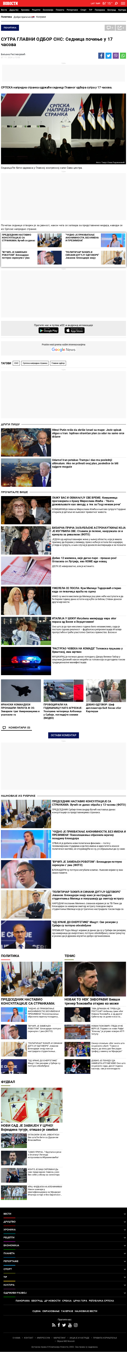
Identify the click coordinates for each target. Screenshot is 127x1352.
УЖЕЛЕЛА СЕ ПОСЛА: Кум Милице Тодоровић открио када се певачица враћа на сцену (86, 590)
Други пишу (10, 424)
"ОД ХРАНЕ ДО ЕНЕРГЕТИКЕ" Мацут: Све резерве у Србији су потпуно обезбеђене (85, 924)
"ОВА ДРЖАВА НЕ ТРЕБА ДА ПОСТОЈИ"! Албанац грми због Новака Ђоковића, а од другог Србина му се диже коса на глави (107, 1012)
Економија (48, 10)
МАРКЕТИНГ (60, 1338)
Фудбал (8, 1082)
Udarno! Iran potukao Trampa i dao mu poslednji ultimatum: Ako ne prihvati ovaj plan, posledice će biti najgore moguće (85, 463)
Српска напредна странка (35, 363)
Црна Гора (80, 1300)
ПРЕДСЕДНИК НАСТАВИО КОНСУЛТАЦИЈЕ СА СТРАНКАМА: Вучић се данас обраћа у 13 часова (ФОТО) (18, 239)
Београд (112, 10)
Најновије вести (86, 1311)
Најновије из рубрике (18, 796)
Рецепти (36, 10)
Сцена (36, 1311)
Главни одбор (58, 363)
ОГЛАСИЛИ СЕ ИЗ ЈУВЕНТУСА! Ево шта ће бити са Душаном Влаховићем (43, 1137)
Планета (60, 10)
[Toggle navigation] (123, 3)
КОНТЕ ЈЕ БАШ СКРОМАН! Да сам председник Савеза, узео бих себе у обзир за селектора (44, 1172)
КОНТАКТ (28, 1338)
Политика (6, 16)
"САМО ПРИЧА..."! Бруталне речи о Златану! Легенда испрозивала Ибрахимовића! (44, 1155)
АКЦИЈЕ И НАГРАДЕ (79, 1338)
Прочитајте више (14, 492)
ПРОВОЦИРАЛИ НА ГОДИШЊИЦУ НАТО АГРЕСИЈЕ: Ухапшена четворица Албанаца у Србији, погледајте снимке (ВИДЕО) (63, 711)
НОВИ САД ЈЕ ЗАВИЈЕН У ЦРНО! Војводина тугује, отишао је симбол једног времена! (29, 1129)
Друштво (13, 10)
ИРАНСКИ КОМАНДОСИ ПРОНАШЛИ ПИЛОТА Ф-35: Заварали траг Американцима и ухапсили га (20, 709)
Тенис (70, 956)
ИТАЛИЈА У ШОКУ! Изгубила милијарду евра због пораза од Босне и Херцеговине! (84, 620)
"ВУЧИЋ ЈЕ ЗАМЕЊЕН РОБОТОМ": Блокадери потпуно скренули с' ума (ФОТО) (16, 256)
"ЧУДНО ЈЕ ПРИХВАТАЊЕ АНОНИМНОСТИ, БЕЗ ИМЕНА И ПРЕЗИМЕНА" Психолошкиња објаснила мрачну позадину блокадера (82, 240)
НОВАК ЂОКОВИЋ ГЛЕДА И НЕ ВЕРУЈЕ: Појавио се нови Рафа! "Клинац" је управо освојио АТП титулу (107, 1030)
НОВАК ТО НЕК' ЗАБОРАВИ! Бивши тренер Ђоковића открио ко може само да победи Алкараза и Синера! (93, 1003)
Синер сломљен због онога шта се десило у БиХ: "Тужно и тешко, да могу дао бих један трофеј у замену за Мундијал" (108, 1047)
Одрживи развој (65, 1293)
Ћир (98, 3)
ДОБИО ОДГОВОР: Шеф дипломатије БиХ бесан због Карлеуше (103, 708)
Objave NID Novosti (66, 1341)
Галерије (67, 1311)
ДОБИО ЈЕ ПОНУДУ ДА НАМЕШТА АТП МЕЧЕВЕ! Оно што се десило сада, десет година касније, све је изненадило (108, 1064)
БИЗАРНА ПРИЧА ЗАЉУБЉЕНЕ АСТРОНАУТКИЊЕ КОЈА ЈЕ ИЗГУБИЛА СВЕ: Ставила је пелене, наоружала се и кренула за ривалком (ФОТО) (89, 531)
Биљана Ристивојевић (13, 54)
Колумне (41, 16)
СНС (16, 363)
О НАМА (16, 1338)
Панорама (100, 10)
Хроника (25, 10)
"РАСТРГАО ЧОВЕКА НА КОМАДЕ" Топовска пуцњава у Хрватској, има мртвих (87, 650)
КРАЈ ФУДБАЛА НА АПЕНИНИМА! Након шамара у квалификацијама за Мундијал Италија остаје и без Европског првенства (45, 1190)
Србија (67, 1300)
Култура (122, 10)
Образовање (50, 1311)
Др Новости (52, 1300)
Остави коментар (63, 735)
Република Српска (101, 1300)
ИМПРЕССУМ (43, 1338)
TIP (90, 10)
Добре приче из (24, 17)
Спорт (83, 10)
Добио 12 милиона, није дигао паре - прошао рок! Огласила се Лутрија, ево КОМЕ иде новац (84, 559)
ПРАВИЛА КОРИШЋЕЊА (105, 1338)
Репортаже (72, 10)
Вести (4, 10)
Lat (93, 3)
